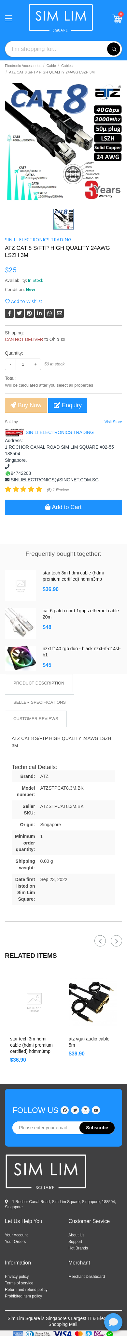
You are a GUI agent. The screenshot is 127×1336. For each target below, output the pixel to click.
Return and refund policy (26, 1289)
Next (116, 941)
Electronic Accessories (23, 66)
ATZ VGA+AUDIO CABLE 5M (89, 1042)
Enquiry (68, 405)
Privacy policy (17, 1276)
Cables (67, 66)
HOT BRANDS (78, 1248)
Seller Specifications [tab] (39, 702)
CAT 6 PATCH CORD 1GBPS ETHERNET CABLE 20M (81, 614)
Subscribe (97, 1127)
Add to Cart (63, 507)
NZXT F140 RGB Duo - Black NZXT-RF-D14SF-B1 (82, 651)
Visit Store (113, 422)
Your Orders (15, 1241)
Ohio (54, 339)
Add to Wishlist (23, 301)
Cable (51, 66)
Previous (100, 941)
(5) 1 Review (58, 490)
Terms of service (19, 1283)
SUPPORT (75, 1241)
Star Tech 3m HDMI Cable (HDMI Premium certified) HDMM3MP (73, 576)
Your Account (16, 1235)
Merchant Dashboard (86, 1276)
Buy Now (25, 405)
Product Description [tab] (38, 683)
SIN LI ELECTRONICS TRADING (38, 239)
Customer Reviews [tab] (35, 718)
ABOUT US (76, 1235)
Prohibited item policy (23, 1296)
